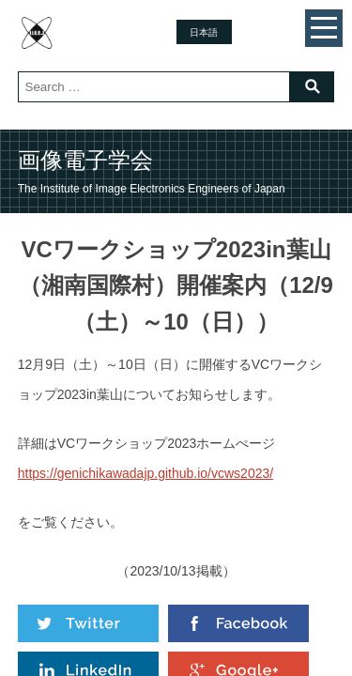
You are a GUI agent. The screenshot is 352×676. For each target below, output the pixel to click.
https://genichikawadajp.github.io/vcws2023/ (145, 473)
